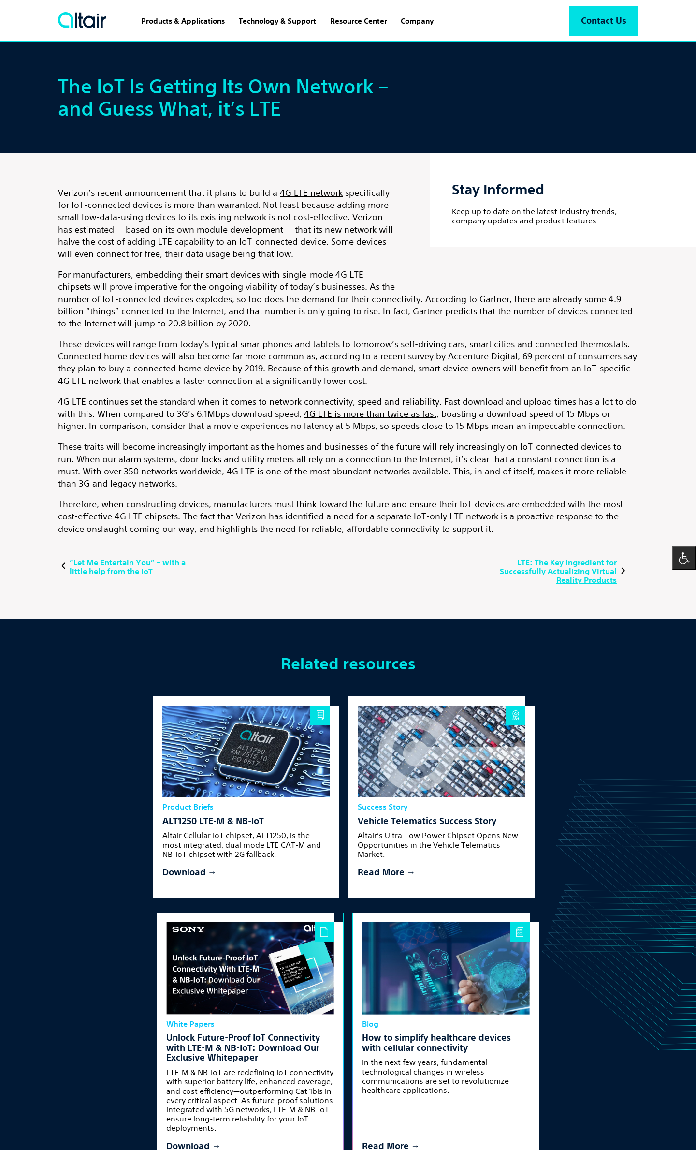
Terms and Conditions (89, 1120)
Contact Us (603, 20)
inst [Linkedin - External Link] (282, 1084)
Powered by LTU (172, 1131)
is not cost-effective (308, 216)
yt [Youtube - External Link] (304, 1084)
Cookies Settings (259, 1120)
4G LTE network (311, 192)
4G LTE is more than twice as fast (370, 413)
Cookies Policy (203, 1120)
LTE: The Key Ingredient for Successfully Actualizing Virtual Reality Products (564, 571)
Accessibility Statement (327, 1120)
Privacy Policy (152, 1120)
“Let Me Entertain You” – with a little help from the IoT (122, 567)
